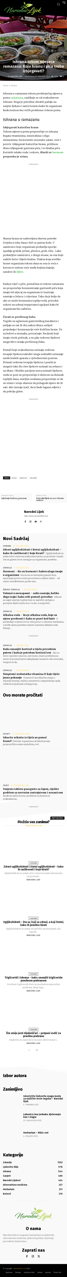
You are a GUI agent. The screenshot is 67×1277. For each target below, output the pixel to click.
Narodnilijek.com (19, 1269)
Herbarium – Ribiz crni (35, 1132)
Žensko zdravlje (11, 589)
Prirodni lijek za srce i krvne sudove (50, 499)
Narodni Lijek (16, 76)
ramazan (23, 478)
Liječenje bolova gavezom (14, 498)
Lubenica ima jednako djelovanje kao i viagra (42, 1115)
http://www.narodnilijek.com (36, 516)
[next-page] (36, 1050)
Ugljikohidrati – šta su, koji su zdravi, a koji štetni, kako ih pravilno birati (33, 923)
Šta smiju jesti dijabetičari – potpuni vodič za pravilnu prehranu (33, 1034)
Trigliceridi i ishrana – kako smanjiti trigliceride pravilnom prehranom (34, 979)
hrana (14, 478)
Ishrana (33, 51)
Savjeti (6, 734)
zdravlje (33, 478)
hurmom (57, 152)
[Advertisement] (33, 199)
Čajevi (6, 785)
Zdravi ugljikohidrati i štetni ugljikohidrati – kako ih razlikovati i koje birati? (34, 868)
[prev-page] (29, 1050)
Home (5, 85)
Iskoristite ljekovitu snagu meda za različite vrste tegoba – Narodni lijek (43, 1099)
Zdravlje (7, 568)
